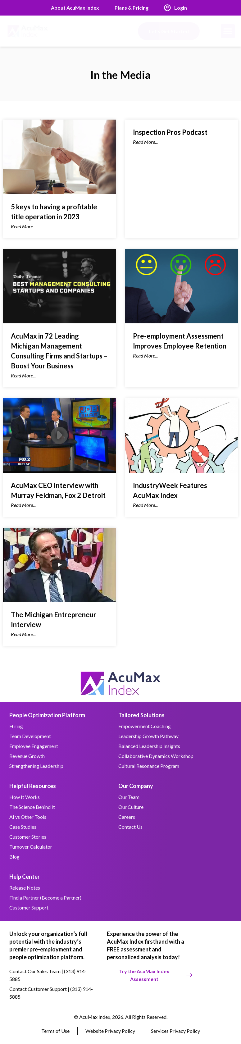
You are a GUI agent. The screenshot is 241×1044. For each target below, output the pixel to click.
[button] (228, 31)
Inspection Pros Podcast (170, 132)
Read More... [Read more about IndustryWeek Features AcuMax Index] (145, 505)
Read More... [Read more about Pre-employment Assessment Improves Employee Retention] (145, 355)
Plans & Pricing (131, 8)
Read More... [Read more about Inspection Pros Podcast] (145, 142)
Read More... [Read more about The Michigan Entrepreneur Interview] (23, 634)
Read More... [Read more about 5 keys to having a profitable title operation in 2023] (23, 226)
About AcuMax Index (75, 8)
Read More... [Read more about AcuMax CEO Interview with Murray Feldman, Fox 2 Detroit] (23, 505)
